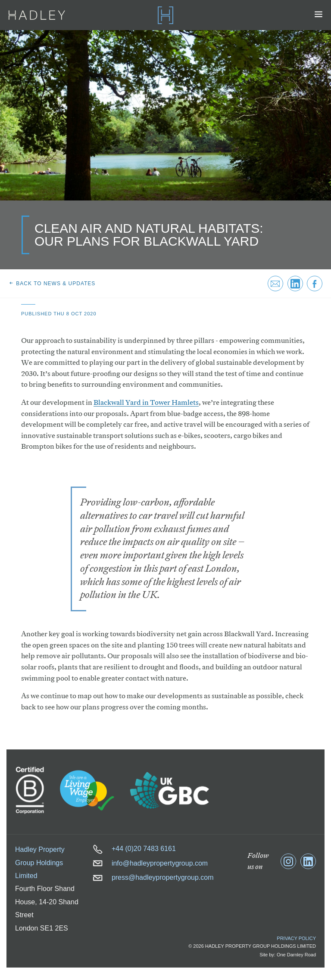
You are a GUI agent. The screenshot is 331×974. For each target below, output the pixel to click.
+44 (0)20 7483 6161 (134, 848)
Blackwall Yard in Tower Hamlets (146, 402)
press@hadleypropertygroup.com (153, 877)
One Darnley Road (296, 954)
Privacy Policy (296, 938)
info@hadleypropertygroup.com (150, 863)
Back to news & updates (52, 283)
